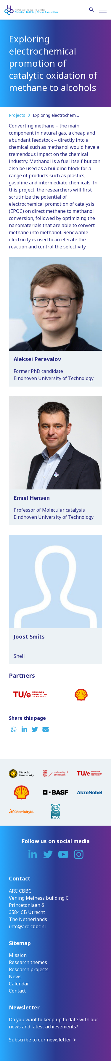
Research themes (28, 962)
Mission (18, 955)
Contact (17, 990)
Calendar (19, 983)
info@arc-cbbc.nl (27, 926)
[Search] (91, 10)
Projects (17, 115)
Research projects (29, 969)
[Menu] (103, 10)
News (15, 976)
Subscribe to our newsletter (40, 1039)
